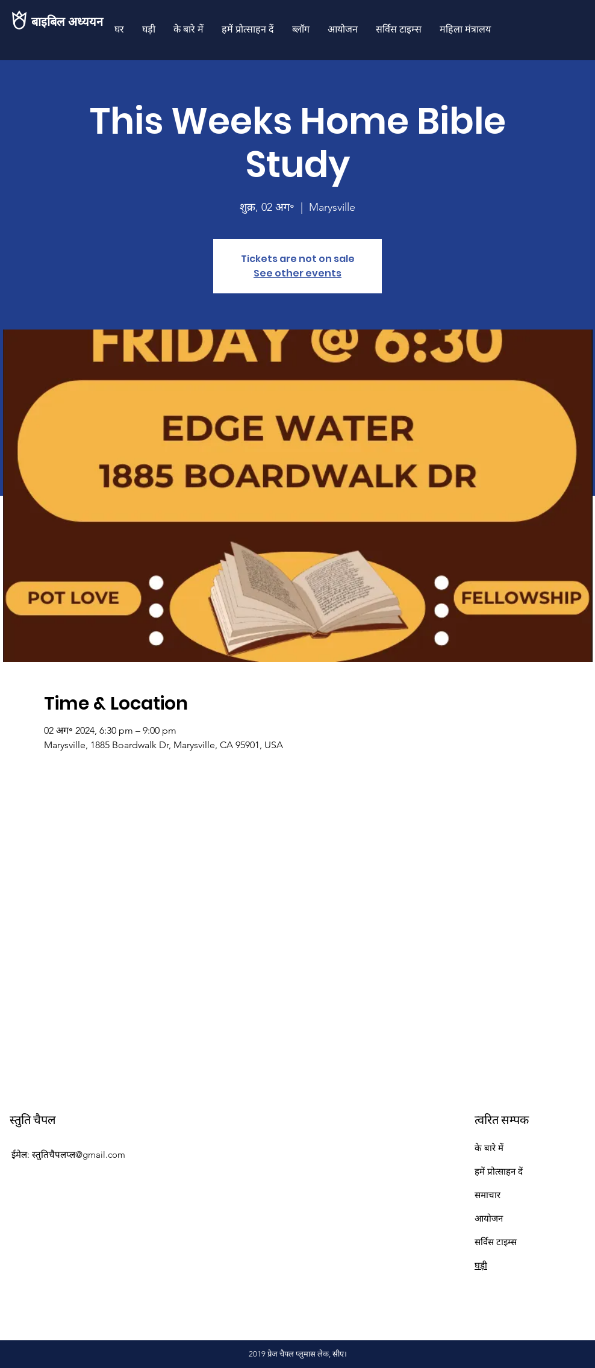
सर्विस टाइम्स (496, 1242)
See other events (297, 273)
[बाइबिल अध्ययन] (72, 21)
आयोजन (489, 1218)
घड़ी (481, 1265)
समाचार (487, 1195)
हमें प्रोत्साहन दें (499, 1171)
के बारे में (489, 1148)
